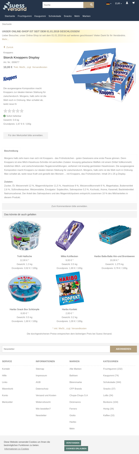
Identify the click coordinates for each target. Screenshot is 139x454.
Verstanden (72, 443)
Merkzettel (7, 402)
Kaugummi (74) (111, 375)
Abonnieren (123, 349)
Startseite (10, 16)
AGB (38, 382)
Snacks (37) (109, 388)
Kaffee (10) (108, 415)
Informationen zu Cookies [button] (16, 449)
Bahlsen (74, 375)
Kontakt (6, 369)
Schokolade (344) (112, 382)
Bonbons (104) (110, 402)
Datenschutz (42, 388)
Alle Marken (76, 369)
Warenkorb (7, 388)
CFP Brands (76, 388)
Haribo (73, 422)
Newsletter (41, 415)
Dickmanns (75, 402)
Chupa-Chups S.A (79, 395)
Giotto (73, 415)
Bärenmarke (76, 382)
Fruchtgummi (25, 16)
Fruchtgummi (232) (112, 369)
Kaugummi (40, 16)
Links (4, 382)
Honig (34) (108, 408)
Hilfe (4, 375)
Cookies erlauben (76, 448)
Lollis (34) (108, 395)
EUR (117, 3)
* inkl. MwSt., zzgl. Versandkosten (69, 328)
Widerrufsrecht (43, 402)
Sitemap (40, 369)
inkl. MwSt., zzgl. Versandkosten (31, 67)
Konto (5, 395)
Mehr (77, 16)
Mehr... (5, 39)
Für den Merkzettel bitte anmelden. (25, 135)
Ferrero (73, 408)
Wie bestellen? (43, 408)
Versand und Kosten (46, 395)
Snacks (68, 16)
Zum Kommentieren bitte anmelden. (69, 206)
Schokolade (55, 16)
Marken (87, 16)
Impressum (41, 375)
